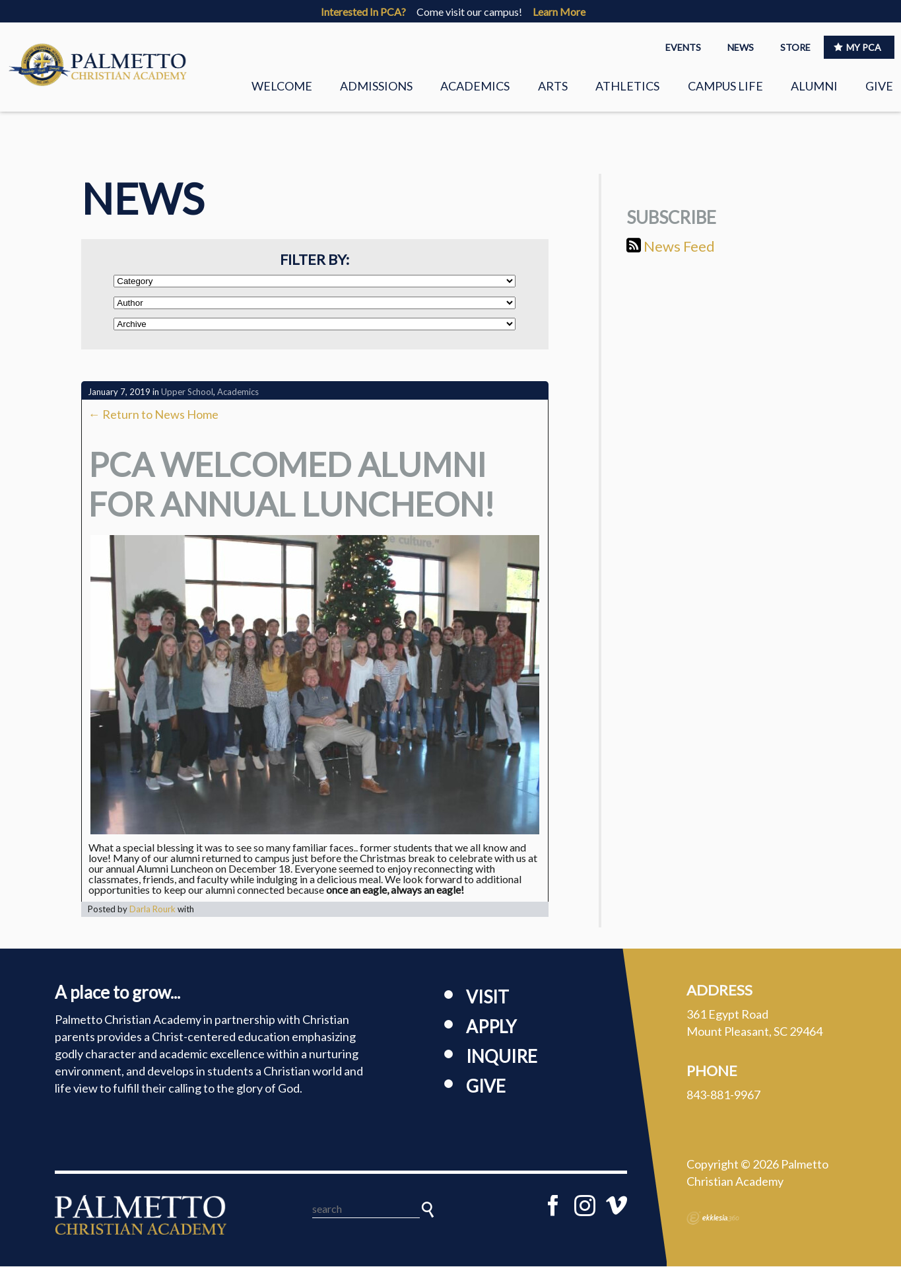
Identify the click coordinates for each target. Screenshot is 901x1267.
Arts (553, 86)
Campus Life (725, 86)
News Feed (670, 247)
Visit (487, 998)
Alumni (814, 86)
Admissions (376, 86)
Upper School (187, 393)
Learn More (559, 11)
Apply (491, 1027)
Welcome (281, 86)
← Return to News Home (153, 415)
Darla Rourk (152, 910)
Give (879, 86)
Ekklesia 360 (712, 1219)
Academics (475, 86)
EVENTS (683, 47)
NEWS (740, 47)
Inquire (501, 1057)
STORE (795, 47)
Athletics (627, 86)
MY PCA (857, 47)
